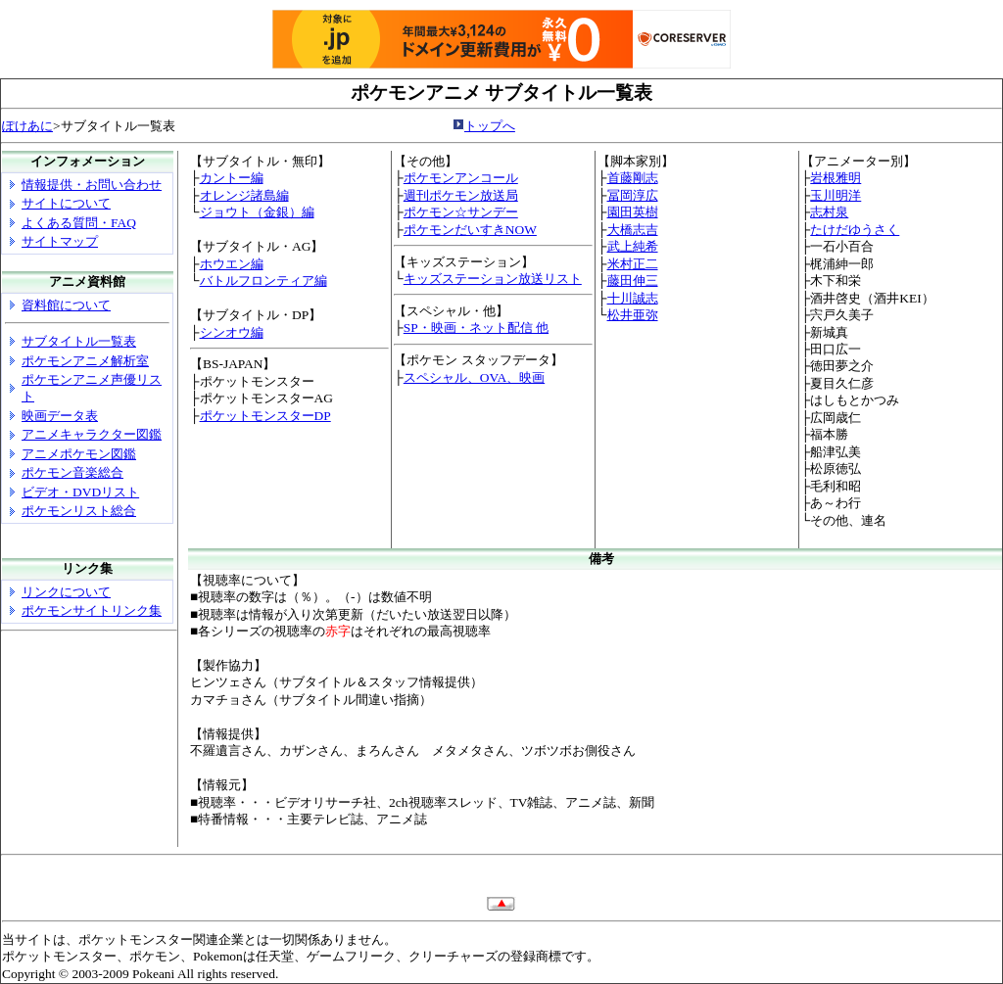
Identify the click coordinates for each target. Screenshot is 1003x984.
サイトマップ (60, 241)
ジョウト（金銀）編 (257, 212)
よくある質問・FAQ (79, 222)
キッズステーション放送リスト (493, 278)
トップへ (489, 125)
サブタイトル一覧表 (79, 341)
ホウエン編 (231, 264)
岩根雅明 (835, 177)
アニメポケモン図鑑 (79, 453)
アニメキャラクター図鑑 (92, 434)
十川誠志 (632, 298)
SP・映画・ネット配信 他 (476, 327)
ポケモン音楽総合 (72, 472)
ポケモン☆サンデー (461, 212)
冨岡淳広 (632, 195)
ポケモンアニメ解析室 (85, 360)
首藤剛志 (632, 177)
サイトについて (66, 203)
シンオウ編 (231, 332)
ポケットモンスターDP (265, 415)
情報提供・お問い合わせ (92, 184)
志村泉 (829, 212)
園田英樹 (632, 212)
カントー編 (231, 177)
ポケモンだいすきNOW (470, 229)
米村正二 (632, 264)
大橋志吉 (632, 229)
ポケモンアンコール (461, 177)
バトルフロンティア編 (263, 280)
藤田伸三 (632, 280)
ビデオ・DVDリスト (80, 492)
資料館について (66, 305)
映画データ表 (60, 415)
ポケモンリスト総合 (79, 510)
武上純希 (632, 246)
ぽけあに (27, 125)
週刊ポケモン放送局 (461, 195)
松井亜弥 (632, 314)
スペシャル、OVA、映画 (474, 377)
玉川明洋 (835, 195)
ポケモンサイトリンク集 (92, 610)
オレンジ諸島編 (244, 195)
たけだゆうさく (854, 229)
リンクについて (66, 592)
